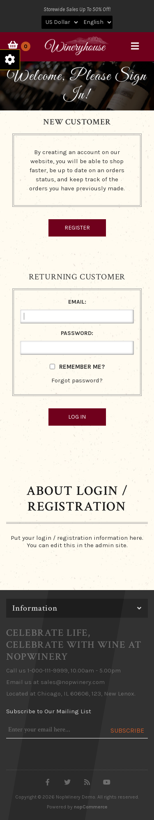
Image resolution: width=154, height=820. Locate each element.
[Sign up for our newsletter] (54, 730)
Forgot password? (77, 380)
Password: (77, 333)
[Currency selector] (60, 22)
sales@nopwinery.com (73, 682)
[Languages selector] (96, 22)
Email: (77, 301)
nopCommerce (91, 807)
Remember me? (82, 366)
